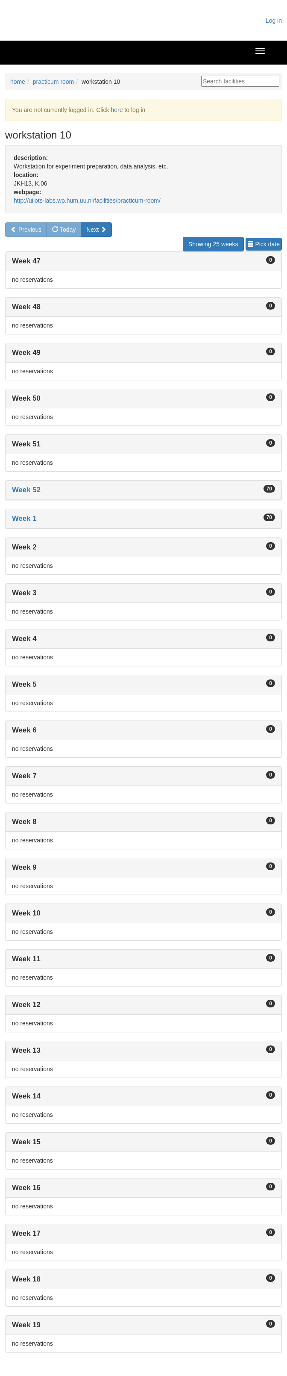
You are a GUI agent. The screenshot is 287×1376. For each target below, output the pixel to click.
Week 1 (24, 518)
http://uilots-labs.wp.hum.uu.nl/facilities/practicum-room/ (87, 200)
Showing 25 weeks (213, 244)
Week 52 (26, 490)
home (17, 81)
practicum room (53, 81)
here (117, 109)
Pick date (264, 244)
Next (96, 229)
